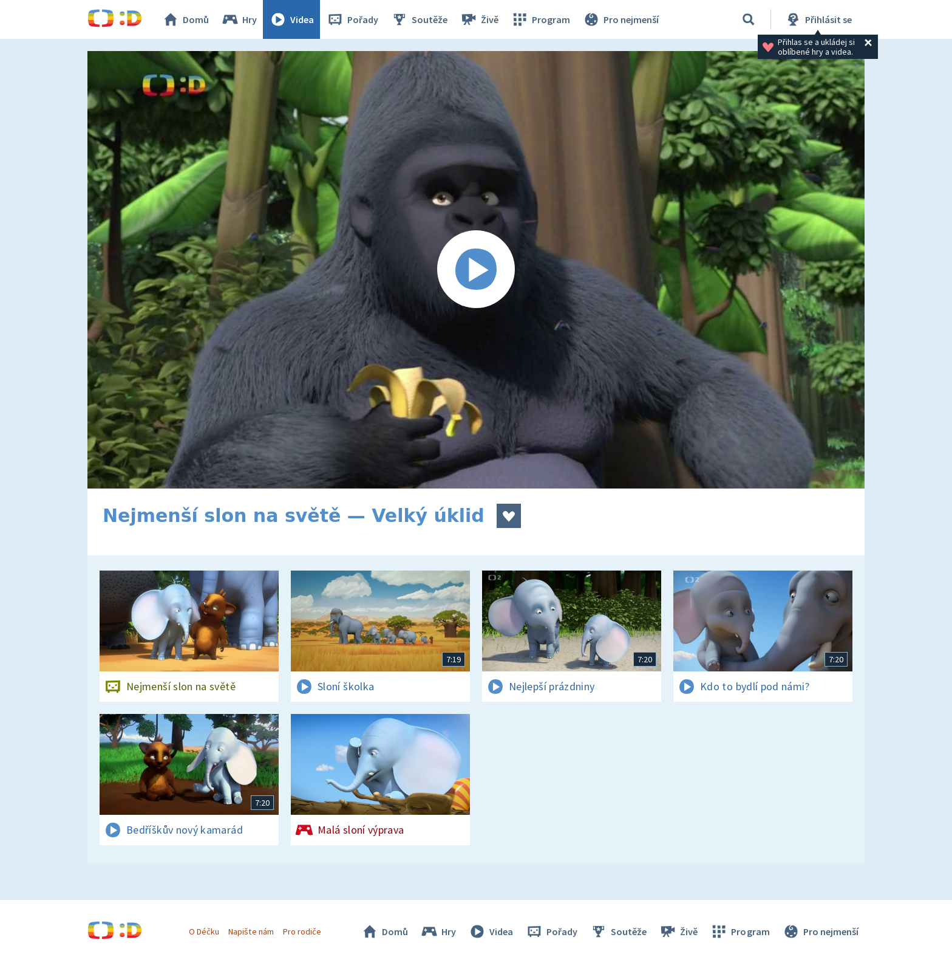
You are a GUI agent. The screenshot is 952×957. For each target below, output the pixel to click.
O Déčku (204, 931)
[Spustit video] (476, 270)
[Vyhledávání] (748, 19)
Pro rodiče (302, 931)
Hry (239, 19)
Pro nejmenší (620, 19)
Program (540, 19)
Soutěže (418, 19)
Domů (185, 19)
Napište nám (250, 931)
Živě (479, 19)
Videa (291, 19)
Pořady (352, 19)
